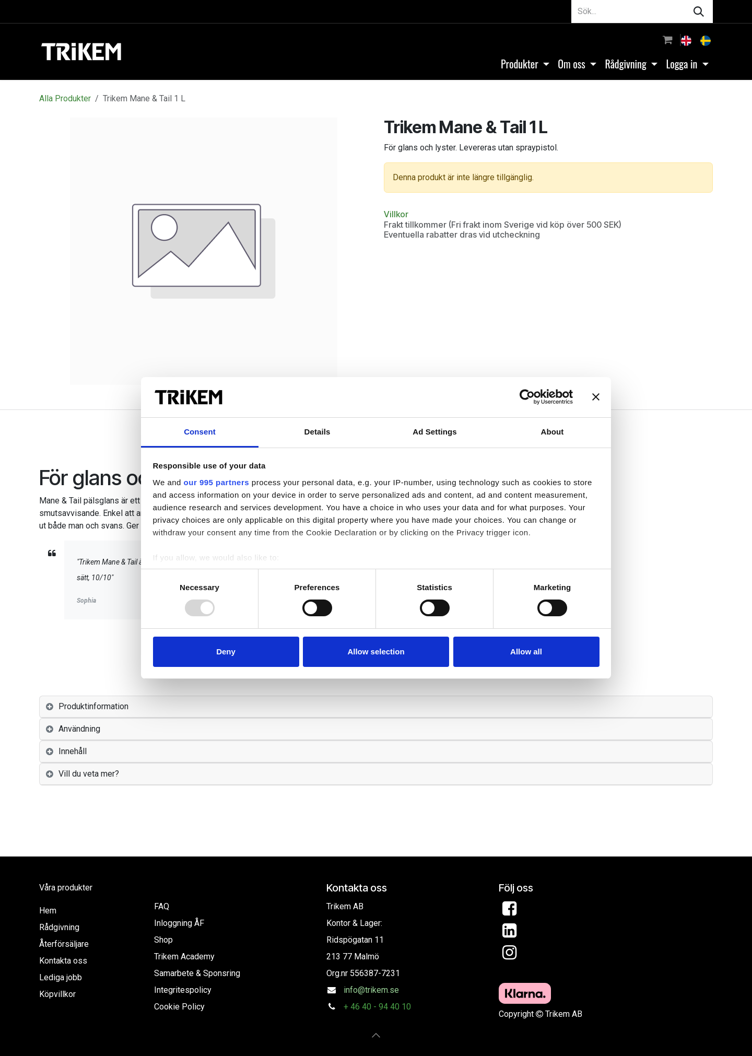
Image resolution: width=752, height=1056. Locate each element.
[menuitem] (687, 39)
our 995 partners (217, 482)
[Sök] (699, 11)
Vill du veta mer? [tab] (88, 774)
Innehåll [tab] (72, 751)
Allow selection (375, 651)
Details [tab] (317, 431)
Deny (226, 651)
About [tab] (552, 431)
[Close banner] (596, 397)
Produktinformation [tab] (93, 706)
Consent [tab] (200, 431)
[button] (376, 1035)
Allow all (526, 651)
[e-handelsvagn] (668, 40)
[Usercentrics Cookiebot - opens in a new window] (527, 397)
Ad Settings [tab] (434, 431)
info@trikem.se (371, 990)
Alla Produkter (65, 98)
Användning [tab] (79, 729)
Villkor (396, 214)
